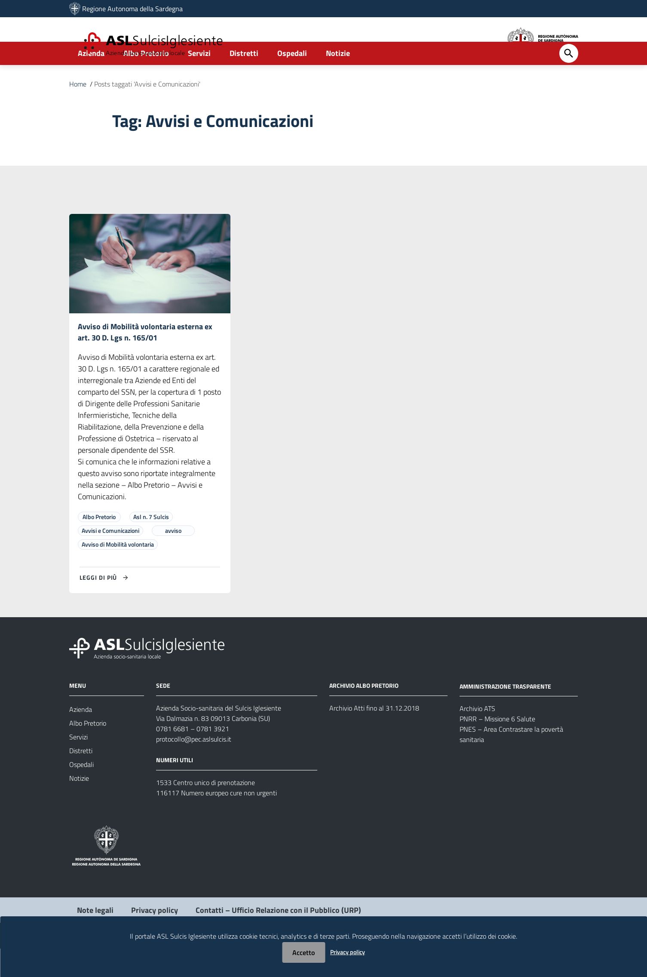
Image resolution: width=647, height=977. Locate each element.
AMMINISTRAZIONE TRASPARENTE (505, 714)
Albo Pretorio (146, 80)
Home (77, 111)
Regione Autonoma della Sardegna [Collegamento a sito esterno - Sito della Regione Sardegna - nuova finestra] (132, 8)
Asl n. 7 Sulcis (151, 545)
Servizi (199, 80)
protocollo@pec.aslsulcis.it (193, 767)
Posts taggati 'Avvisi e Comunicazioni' (147, 111)
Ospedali (292, 80)
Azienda (91, 80)
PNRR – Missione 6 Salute (497, 747)
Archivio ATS (477, 737)
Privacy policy (347, 951)
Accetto (303, 952)
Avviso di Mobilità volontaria (118, 572)
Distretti (244, 80)
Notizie (338, 80)
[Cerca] (568, 80)
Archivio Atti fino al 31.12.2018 (374, 736)
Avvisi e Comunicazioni (110, 558)
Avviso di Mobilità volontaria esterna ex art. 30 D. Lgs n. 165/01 (145, 359)
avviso (173, 558)
